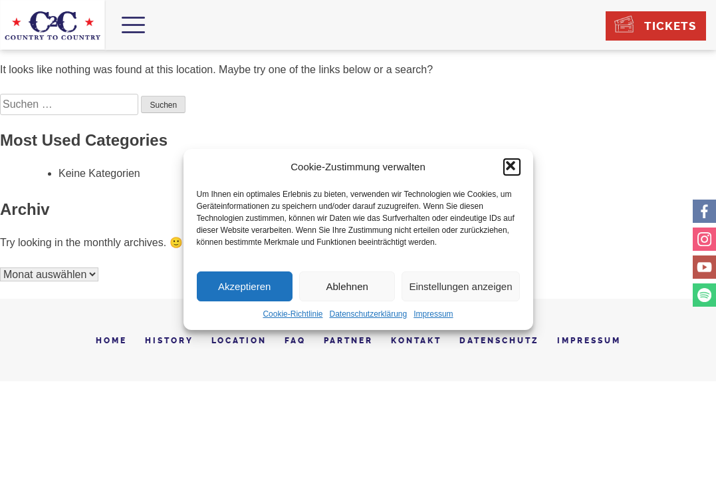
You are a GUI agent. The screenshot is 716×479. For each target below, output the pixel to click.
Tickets (670, 26)
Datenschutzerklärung (368, 314)
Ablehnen (347, 286)
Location (239, 340)
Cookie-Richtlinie (292, 314)
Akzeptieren (244, 286)
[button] (512, 167)
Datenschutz (499, 340)
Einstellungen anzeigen (460, 286)
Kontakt (416, 340)
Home (111, 340)
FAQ (295, 340)
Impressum (433, 314)
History (169, 340)
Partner (348, 340)
